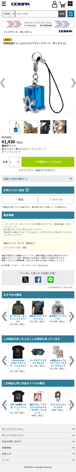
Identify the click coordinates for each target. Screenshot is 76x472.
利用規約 (6, 447)
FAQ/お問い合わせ (11, 441)
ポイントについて (11, 151)
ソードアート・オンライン (17, 32)
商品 (19, 199)
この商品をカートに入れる (48, 162)
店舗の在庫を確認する (15, 178)
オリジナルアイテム (12, 429)
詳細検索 (71, 14)
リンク (5, 460)
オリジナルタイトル (12, 435)
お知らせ (6, 453)
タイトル (56, 199)
